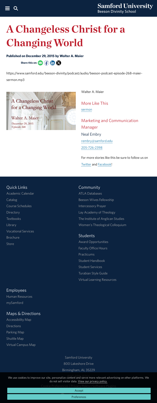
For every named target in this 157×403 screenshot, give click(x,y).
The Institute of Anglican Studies (101, 218)
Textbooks (13, 218)
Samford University (78, 357)
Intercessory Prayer (92, 206)
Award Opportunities (93, 242)
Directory (13, 212)
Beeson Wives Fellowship (96, 199)
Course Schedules (19, 206)
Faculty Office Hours (92, 248)
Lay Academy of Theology (96, 212)
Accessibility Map (18, 319)
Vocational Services (20, 231)
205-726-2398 (91, 147)
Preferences (79, 397)
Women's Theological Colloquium (102, 225)
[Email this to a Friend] (40, 62)
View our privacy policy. (92, 381)
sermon (86, 109)
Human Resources (19, 296)
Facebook (104, 164)
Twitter (86, 164)
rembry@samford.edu (97, 141)
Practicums (86, 254)
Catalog (11, 199)
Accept (79, 390)
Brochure (12, 237)
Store (10, 244)
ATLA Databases (90, 193)
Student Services (90, 267)
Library (11, 225)
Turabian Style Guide (93, 273)
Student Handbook (91, 260)
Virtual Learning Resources (97, 279)
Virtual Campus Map (21, 344)
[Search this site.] (15, 8)
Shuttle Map (15, 338)
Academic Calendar (20, 193)
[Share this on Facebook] (46, 62)
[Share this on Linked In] (52, 62)
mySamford (14, 302)
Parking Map (15, 332)
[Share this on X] (58, 62)
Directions (13, 326)
